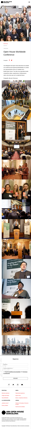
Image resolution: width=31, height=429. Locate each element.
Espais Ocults (18, 395)
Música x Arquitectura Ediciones (21, 397)
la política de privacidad (14, 371)
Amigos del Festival (5, 395)
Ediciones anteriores (5, 393)
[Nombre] (15, 364)
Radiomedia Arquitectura (20, 393)
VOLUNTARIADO (5, 397)
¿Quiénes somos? (5, 403)
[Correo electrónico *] (15, 368)
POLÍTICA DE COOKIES (20, 406)
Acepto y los (15, 372)
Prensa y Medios (5, 405)
